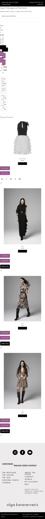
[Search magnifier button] (33, 16)
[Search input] (16, 16)
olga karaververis (22, 504)
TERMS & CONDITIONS (34, 491)
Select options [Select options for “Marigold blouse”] (5, 49)
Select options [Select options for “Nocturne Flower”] (22, 163)
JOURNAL (6, 482)
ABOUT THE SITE (31, 489)
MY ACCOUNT (31, 481)
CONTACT (29, 476)
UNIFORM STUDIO (10, 479)
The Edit (4, 107)
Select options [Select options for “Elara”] (22, 251)
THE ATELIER (8, 474)
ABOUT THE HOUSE (30, 473)
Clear (1, 70)
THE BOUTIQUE (9, 472)
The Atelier (4, 96)
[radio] (5, 68)
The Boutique (4, 101)
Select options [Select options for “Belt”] (22, 328)
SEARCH (28, 478)
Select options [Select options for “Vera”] (22, 415)
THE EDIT (6, 477)
